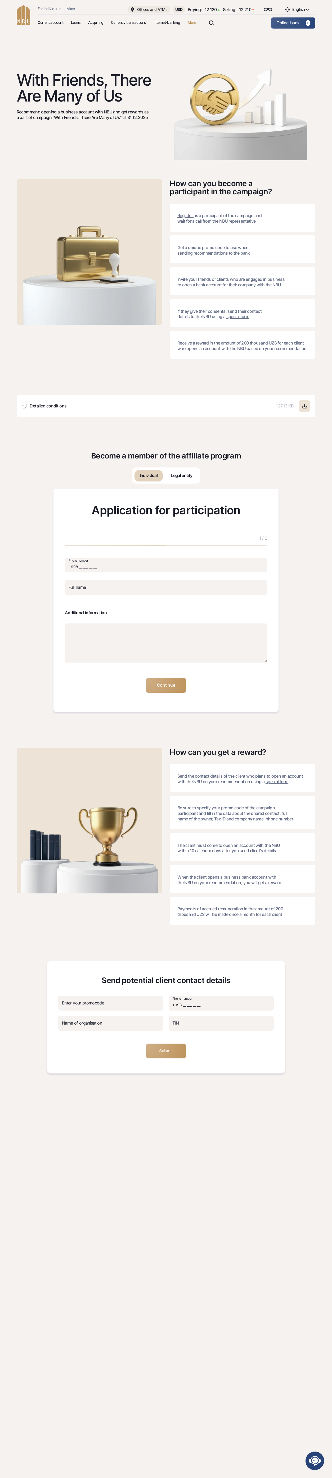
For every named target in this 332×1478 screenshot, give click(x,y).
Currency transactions (128, 22)
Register (185, 215)
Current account (50, 22)
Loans (76, 22)
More (70, 8)
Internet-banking (167, 22)
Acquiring (95, 22)
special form (237, 316)
